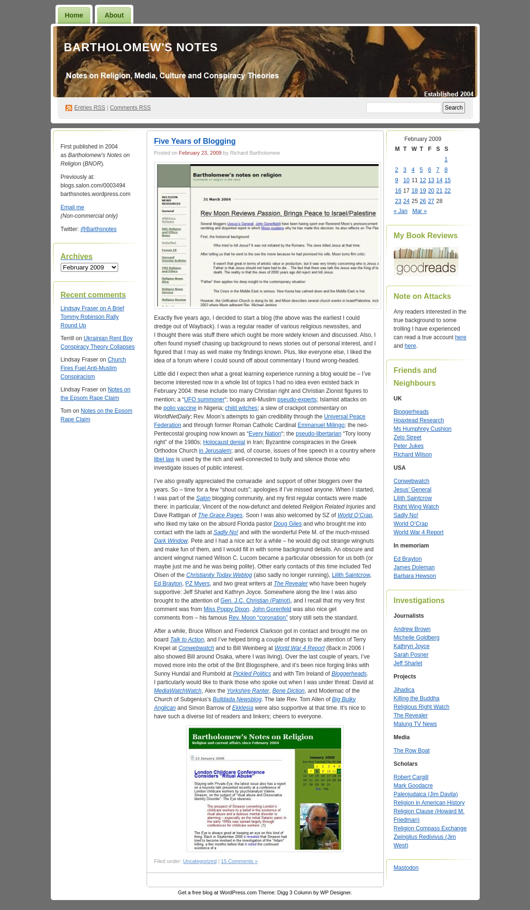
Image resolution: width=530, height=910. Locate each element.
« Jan (401, 211)
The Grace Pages (220, 515)
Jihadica (404, 690)
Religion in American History (429, 802)
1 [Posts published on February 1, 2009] (446, 159)
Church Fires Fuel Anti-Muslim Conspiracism (93, 368)
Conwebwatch (411, 481)
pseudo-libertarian (318, 433)
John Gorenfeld (271, 609)
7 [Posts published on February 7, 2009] (437, 170)
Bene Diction (288, 690)
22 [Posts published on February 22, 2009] (448, 190)
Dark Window (171, 541)
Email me (72, 207)
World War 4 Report (419, 532)
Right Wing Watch (416, 506)
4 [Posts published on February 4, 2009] (413, 170)
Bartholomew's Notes (141, 47)
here (460, 337)
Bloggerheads (349, 673)
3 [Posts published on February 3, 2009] (405, 170)
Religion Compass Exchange (430, 828)
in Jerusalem (215, 450)
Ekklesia (242, 708)
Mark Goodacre (413, 785)
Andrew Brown (412, 629)
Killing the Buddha (417, 698)
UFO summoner (204, 399)
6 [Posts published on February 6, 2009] (429, 170)
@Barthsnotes (99, 229)
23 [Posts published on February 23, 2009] (398, 201)
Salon (203, 498)
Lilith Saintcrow (351, 575)
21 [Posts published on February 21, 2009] (439, 190)
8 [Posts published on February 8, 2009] (446, 170)
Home (74, 15)
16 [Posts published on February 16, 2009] (398, 190)
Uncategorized (200, 861)
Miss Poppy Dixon (226, 609)
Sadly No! (226, 532)
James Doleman (414, 567)
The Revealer (411, 715)
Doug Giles (288, 523)
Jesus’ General (413, 489)
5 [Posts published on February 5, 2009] (421, 170)
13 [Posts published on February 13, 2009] (431, 180)
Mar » (419, 211)
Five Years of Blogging (195, 141)
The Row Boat (412, 750)
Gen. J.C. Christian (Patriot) (255, 600)
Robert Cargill (411, 777)
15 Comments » (239, 861)
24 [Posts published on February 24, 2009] (406, 201)
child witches (241, 408)
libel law (164, 459)
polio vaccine (180, 408)
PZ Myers (198, 583)
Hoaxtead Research (419, 420)
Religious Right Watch (422, 707)
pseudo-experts (297, 399)
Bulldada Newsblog (237, 699)
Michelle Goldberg (417, 637)
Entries (89, 107)
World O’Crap (354, 515)
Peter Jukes (409, 446)
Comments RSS (130, 107)
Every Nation (265, 433)
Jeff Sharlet (408, 663)
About (113, 15)
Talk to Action (187, 639)
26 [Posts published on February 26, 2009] (423, 201)
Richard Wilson (413, 454)
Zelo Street (408, 437)
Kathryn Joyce (412, 646)
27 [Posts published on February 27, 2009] (431, 201)
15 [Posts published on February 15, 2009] (448, 180)
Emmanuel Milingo (321, 425)
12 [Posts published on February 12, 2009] (423, 180)
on (84, 308)
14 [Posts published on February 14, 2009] (439, 180)
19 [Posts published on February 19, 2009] (423, 190)
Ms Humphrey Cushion (423, 429)
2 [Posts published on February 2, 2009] (397, 170)
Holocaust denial (224, 442)
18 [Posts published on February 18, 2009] (414, 190)
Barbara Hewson (415, 576)
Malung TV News (415, 724)
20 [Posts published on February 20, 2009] (431, 190)
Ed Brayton (168, 583)
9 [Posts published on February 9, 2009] (397, 180)
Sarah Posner (411, 654)
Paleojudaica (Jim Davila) (426, 794)
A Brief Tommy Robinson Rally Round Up (92, 317)
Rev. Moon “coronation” (258, 617)
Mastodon (406, 867)
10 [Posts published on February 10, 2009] (406, 180)
